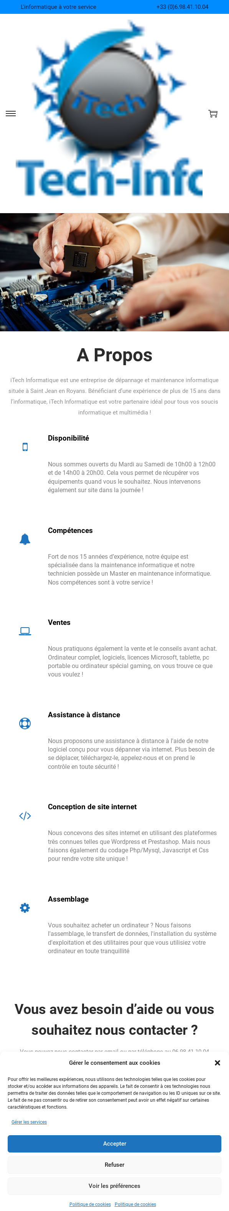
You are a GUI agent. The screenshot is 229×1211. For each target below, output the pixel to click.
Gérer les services (29, 1135)
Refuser (114, 1177)
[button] (217, 1076)
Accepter (114, 1156)
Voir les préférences (114, 1199)
